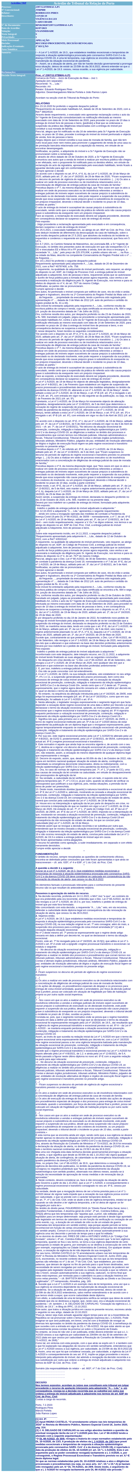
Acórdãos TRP (18, 2)
